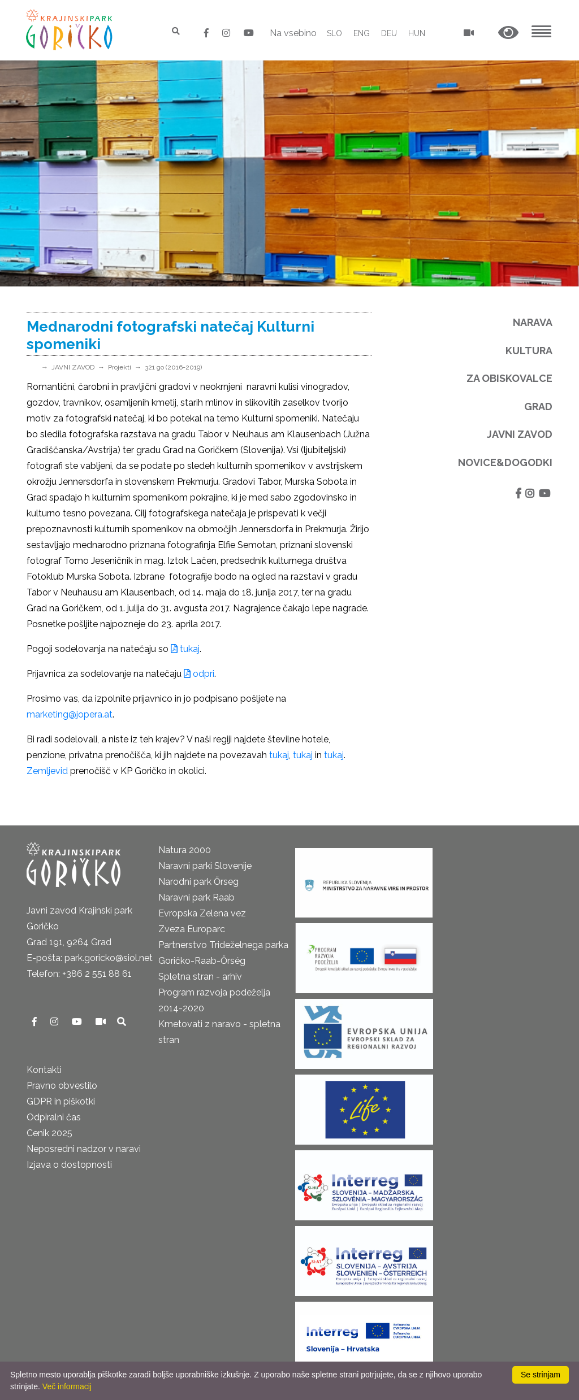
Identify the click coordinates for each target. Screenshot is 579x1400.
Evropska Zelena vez (202, 913)
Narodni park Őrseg (198, 881)
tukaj (185, 649)
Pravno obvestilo (62, 1085)
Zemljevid (47, 771)
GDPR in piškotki (61, 1101)
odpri (199, 673)
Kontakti (44, 1069)
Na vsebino (293, 33)
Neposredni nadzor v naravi (84, 1149)
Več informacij (67, 1386)
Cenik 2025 (49, 1133)
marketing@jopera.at (70, 714)
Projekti (119, 367)
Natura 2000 (184, 850)
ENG (361, 33)
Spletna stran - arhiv (200, 976)
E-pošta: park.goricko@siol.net (90, 958)
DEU (389, 33)
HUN (416, 33)
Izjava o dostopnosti (69, 1164)
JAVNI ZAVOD (72, 367)
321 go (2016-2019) (173, 367)
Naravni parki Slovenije (205, 865)
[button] (508, 33)
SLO (334, 33)
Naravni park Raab (196, 897)
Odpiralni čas (54, 1117)
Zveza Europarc (191, 929)
